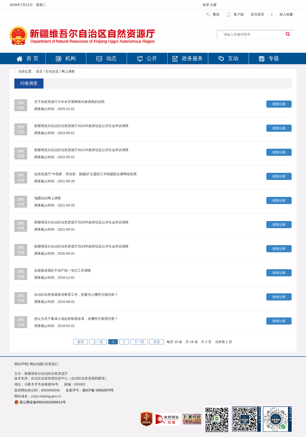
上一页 (98, 342)
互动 (228, 58)
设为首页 (257, 14)
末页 (156, 342)
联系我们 (51, 364)
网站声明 (21, 364)
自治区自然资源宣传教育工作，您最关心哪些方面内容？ (76, 294)
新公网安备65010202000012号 (43, 402)
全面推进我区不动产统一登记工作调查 (62, 270)
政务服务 (188, 58)
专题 (269, 58)
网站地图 (36, 364)
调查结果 (279, 104)
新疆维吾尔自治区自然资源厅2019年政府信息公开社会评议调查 (81, 246)
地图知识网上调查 (47, 198)
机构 (66, 58)
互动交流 (52, 71)
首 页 (27, 58)
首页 (39, 71)
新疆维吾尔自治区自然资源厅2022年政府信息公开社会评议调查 (81, 126)
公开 (147, 58)
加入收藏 (286, 14)
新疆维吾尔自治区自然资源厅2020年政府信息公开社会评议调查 (81, 222)
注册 (213, 5)
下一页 (139, 342)
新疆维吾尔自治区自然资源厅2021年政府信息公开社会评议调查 (81, 150)
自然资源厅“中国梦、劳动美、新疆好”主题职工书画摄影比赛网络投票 (85, 174)
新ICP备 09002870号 (98, 390)
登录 (206, 5)
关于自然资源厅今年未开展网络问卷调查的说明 (69, 102)
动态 (106, 58)
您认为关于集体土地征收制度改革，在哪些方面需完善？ (76, 319)
